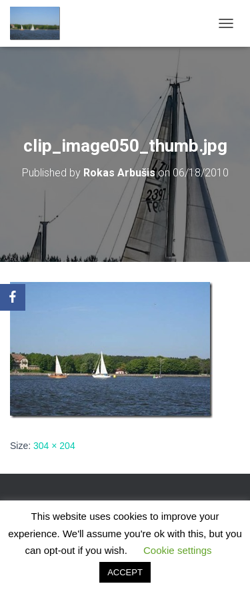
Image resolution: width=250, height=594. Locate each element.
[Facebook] (12, 297)
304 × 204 (54, 445)
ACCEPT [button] (125, 572)
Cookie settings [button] (177, 550)
